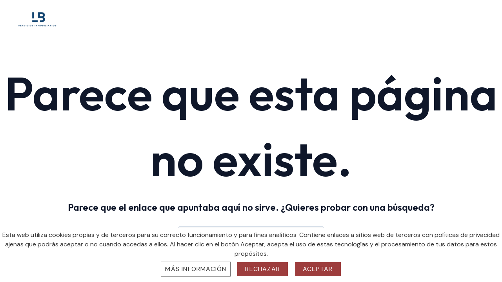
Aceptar (318, 269)
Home (325, 17)
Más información (195, 269)
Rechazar (262, 269)
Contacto (468, 17)
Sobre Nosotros (369, 17)
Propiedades (423, 17)
